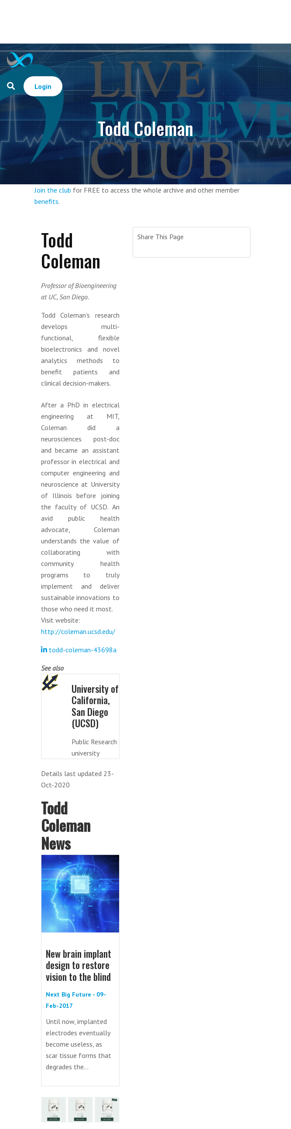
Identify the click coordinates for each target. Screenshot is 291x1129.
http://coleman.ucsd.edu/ (78, 631)
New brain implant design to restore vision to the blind (78, 964)
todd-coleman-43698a (78, 649)
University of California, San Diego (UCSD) (95, 705)
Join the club (52, 190)
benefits (46, 201)
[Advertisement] (163, 22)
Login (42, 86)
